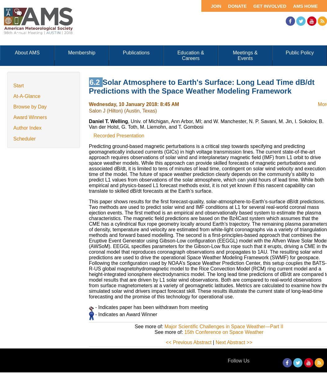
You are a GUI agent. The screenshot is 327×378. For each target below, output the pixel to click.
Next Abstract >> (234, 342)
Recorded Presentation (119, 135)
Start (18, 85)
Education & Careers (190, 55)
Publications (136, 52)
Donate (237, 6)
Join (216, 6)
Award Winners (30, 117)
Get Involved (269, 6)
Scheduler (24, 138)
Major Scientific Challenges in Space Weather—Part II (223, 326)
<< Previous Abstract (189, 342)
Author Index (27, 128)
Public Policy (300, 52)
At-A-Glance (26, 96)
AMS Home (305, 6)
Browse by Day (30, 106)
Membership (81, 52)
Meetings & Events (245, 55)
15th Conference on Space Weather (223, 332)
